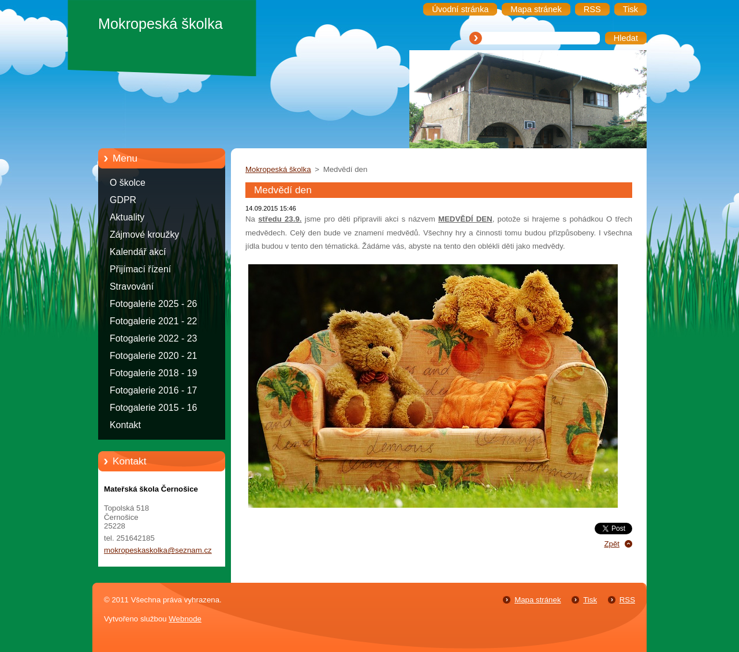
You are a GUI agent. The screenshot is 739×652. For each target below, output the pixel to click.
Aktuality (127, 217)
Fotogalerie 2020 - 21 (153, 356)
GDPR (123, 200)
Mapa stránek (537, 599)
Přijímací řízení (140, 269)
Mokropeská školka (278, 169)
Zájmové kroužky (144, 234)
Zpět (611, 543)
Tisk (590, 599)
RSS (627, 599)
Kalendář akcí (138, 252)
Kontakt (125, 425)
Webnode (185, 618)
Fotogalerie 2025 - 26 (153, 304)
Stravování (132, 286)
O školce (127, 183)
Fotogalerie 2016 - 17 (153, 390)
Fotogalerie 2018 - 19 (153, 373)
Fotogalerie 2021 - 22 (153, 321)
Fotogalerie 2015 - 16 (153, 408)
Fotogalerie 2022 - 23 (153, 338)
